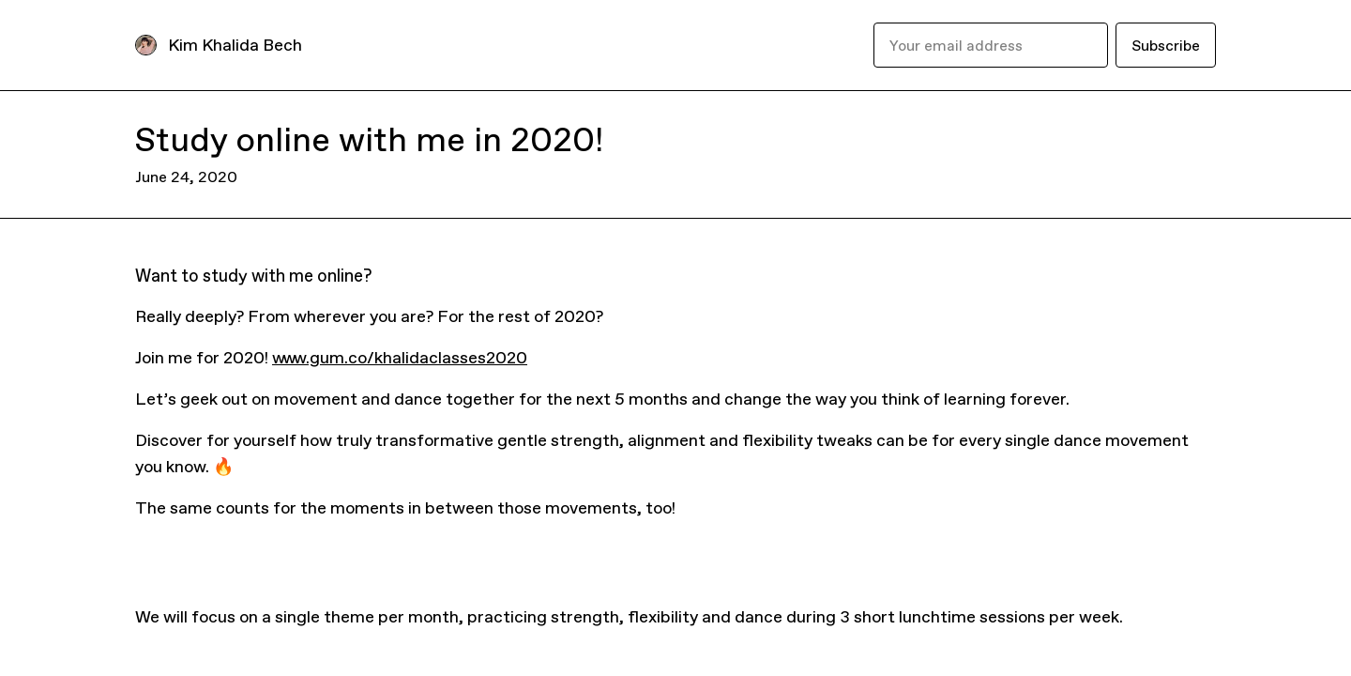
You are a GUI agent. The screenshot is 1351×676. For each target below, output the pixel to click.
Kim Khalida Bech (235, 44)
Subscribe (1165, 45)
